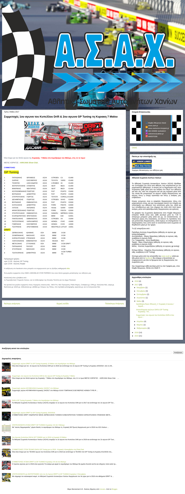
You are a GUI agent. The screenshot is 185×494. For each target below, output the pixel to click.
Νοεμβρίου (141, 287)
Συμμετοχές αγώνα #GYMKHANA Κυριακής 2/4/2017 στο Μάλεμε (35, 388)
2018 (137, 281)
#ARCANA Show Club (29, 163)
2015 (137, 336)
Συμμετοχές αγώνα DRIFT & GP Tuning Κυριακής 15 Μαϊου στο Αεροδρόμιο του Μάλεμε (43, 364)
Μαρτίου (140, 325)
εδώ (68, 268)
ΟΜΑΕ (134, 148)
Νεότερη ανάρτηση (12, 304)
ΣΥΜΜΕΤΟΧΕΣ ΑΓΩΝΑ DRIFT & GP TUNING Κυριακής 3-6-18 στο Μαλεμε (39, 462)
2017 (137, 285)
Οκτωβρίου (141, 291)
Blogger (114, 489)
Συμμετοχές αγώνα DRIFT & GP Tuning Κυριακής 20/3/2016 (33, 413)
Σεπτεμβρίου (142, 294)
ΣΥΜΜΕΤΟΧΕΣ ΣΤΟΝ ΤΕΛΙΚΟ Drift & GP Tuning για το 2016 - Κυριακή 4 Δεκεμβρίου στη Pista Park (48, 449)
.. (167, 256)
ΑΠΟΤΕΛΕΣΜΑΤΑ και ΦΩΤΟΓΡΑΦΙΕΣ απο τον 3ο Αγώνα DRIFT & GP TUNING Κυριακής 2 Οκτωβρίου (49, 474)
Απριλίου (140, 321)
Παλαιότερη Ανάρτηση (114, 304)
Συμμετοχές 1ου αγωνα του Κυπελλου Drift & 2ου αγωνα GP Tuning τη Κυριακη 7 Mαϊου (43, 376)
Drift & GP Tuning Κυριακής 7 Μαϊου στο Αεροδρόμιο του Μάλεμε (35, 400)
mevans (102, 489)
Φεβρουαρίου (142, 328)
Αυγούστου (141, 298)
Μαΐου (139, 301)
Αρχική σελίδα (62, 304)
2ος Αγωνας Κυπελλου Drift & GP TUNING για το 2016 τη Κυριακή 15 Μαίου (39, 437)
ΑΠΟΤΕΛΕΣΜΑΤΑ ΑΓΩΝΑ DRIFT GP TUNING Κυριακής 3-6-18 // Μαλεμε (38, 425)
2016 (137, 332)
